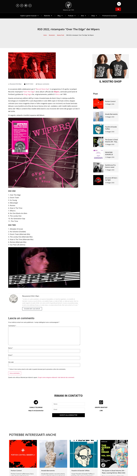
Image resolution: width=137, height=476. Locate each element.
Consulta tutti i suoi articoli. (32, 309)
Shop (94, 15)
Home (45, 35)
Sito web (11, 362)
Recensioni (52, 35)
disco (58, 94)
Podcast (72, 15)
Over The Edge (29, 92)
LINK (101, 410)
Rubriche (48, 15)
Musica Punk (60, 35)
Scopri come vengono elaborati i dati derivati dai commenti (56, 377)
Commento (12, 325)
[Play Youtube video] (44, 267)
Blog (60, 15)
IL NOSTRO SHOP (110, 81)
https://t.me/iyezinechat (35, 410)
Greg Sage (27, 94)
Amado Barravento (111, 114)
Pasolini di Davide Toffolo (80, 471)
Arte (83, 15)
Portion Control (110, 101)
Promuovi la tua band (109, 16)
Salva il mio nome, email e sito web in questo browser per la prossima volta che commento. (38, 369)
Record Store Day (42, 89)
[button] (119, 4)
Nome (10, 348)
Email (10, 355)
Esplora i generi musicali (29, 15)
